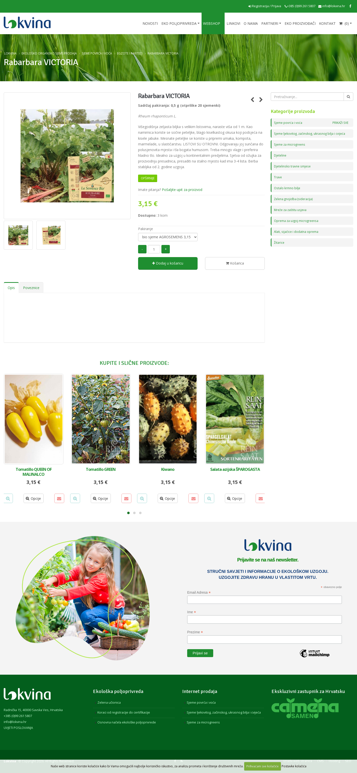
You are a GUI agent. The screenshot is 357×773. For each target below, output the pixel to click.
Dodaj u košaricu (167, 263)
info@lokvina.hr (331, 6)
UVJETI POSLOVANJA (18, 728)
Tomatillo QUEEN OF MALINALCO (34, 472)
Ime (191, 612)
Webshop (211, 23)
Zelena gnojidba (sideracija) (294, 199)
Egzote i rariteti (130, 53)
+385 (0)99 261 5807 (300, 6)
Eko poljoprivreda (179, 23)
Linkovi (233, 23)
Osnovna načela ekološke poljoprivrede (126, 722)
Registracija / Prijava (264, 6)
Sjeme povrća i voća (97, 53)
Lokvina (10, 53)
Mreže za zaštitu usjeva (291, 210)
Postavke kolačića (294, 766)
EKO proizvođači (300, 23)
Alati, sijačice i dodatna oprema (296, 231)
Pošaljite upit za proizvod (182, 189)
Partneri (269, 23)
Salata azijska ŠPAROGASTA (235, 469)
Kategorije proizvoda (293, 111)
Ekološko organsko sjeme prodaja (49, 53)
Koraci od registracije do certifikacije (123, 712)
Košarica (235, 263)
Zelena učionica (109, 702)
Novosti (150, 23)
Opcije (33, 498)
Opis (11, 287)
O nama (251, 23)
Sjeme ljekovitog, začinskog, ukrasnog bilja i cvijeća (311, 133)
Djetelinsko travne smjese (293, 166)
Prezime (195, 632)
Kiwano (167, 469)
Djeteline (280, 155)
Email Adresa (199, 592)
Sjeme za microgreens (290, 144)
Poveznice (31, 287)
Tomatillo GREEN (101, 469)
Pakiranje (145, 228)
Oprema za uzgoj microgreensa (297, 220)
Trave (278, 177)
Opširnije (147, 178)
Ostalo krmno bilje (287, 188)
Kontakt (327, 23)
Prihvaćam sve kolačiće (262, 766)
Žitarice (279, 242)
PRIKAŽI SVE (339, 122)
